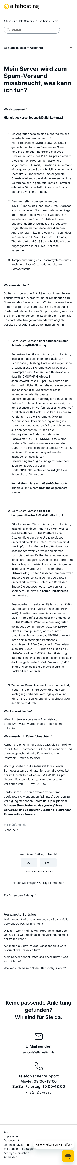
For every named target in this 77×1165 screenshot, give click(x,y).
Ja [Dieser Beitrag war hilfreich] (28, 862)
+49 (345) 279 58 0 (38, 1092)
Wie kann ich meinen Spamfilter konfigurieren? (35, 968)
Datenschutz (12, 1140)
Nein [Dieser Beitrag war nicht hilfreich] (48, 862)
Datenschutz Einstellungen (21, 1144)
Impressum (11, 1136)
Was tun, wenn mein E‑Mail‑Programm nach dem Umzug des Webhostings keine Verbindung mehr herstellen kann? (36, 935)
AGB (7, 1132)
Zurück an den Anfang (20, 895)
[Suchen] (32, 29)
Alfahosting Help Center (18, 20)
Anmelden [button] (10, 1157)
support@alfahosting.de (38, 1052)
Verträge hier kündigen (19, 1149)
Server (55, 20)
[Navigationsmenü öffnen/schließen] (66, 6)
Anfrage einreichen (51, 883)
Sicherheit (42, 20)
